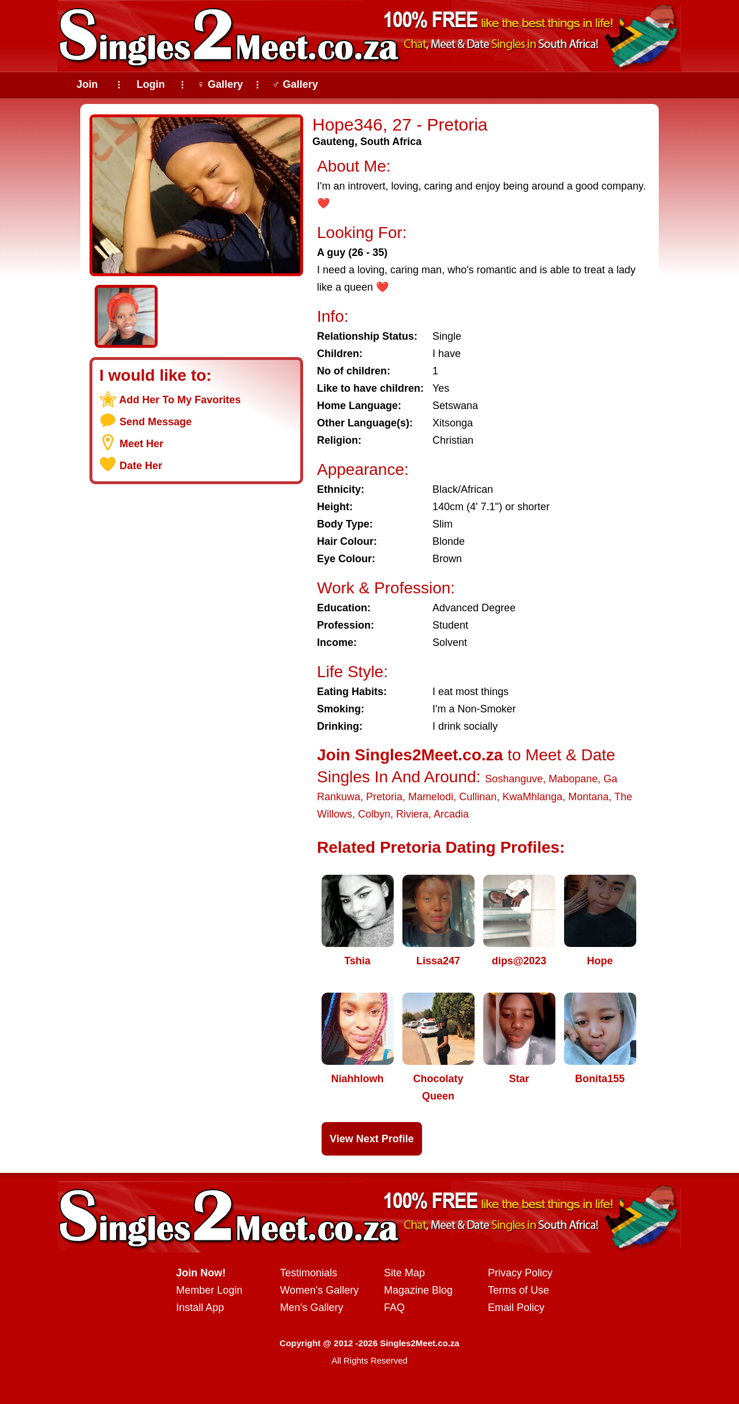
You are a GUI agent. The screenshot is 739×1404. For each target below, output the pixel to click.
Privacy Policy (520, 1273)
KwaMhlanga (532, 797)
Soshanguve (514, 779)
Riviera (412, 814)
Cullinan (478, 797)
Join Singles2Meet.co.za (410, 755)
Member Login (209, 1290)
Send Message (156, 422)
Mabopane (573, 779)
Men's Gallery (311, 1307)
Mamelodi (430, 797)
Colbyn (374, 814)
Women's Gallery (319, 1290)
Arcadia (451, 814)
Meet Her (141, 444)
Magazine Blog (418, 1290)
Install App (200, 1307)
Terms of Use (518, 1290)
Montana (588, 797)
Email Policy (516, 1307)
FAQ (394, 1307)
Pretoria (384, 797)
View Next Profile (372, 1139)
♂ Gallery (295, 84)
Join (87, 84)
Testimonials (308, 1273)
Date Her (141, 465)
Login (151, 84)
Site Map (404, 1273)
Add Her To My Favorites (180, 400)
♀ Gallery (220, 84)
